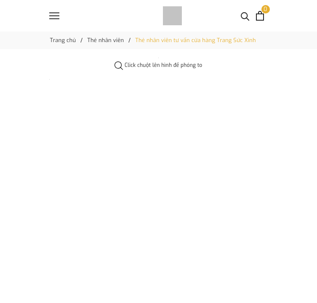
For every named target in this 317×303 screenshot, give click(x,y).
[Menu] (54, 15)
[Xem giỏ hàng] (260, 16)
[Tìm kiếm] (245, 15)
